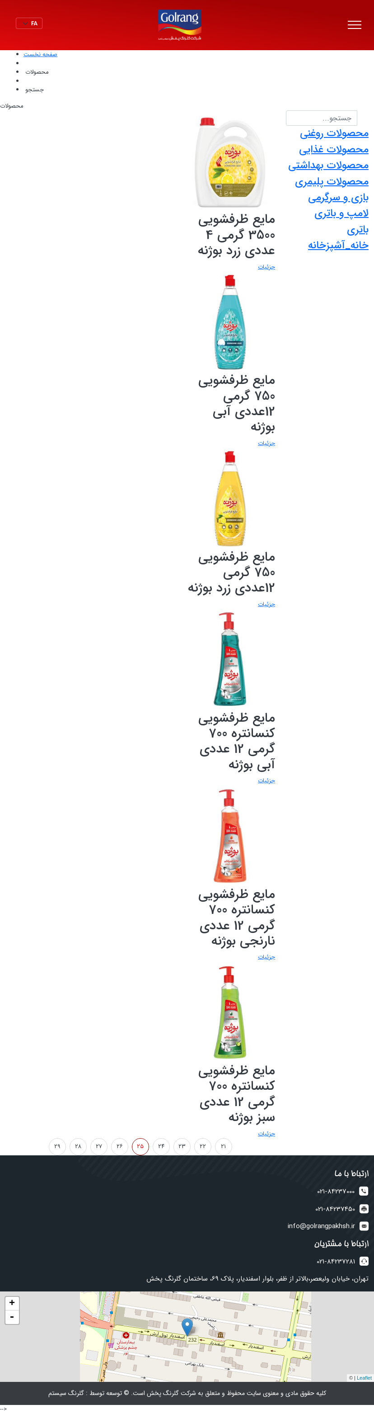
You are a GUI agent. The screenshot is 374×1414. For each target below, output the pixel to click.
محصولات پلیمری (332, 182)
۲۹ (57, 1146)
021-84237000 (336, 1192)
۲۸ (78, 1146)
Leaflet (364, 1378)
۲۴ (161, 1146)
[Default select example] (29, 23)
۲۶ (120, 1146)
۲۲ (203, 1146)
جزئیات (266, 267)
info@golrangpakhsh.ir (321, 1226)
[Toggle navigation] (354, 25)
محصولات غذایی (334, 150)
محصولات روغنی (334, 133)
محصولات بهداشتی (328, 165)
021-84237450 (335, 1209)
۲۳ (182, 1146)
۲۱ (223, 1146)
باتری (358, 230)
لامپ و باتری (341, 213)
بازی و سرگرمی (338, 197)
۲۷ (99, 1146)
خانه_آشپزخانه (338, 245)
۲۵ (140, 1146)
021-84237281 (336, 1262)
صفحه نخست (40, 54)
